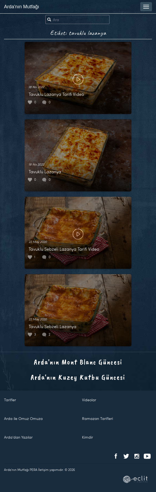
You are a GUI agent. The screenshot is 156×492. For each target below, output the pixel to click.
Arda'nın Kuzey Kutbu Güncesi (78, 377)
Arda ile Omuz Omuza (23, 418)
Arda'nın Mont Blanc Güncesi (78, 362)
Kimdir (87, 437)
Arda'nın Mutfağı (21, 6)
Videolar (89, 399)
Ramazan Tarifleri (97, 418)
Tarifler (10, 399)
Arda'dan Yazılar (18, 437)
